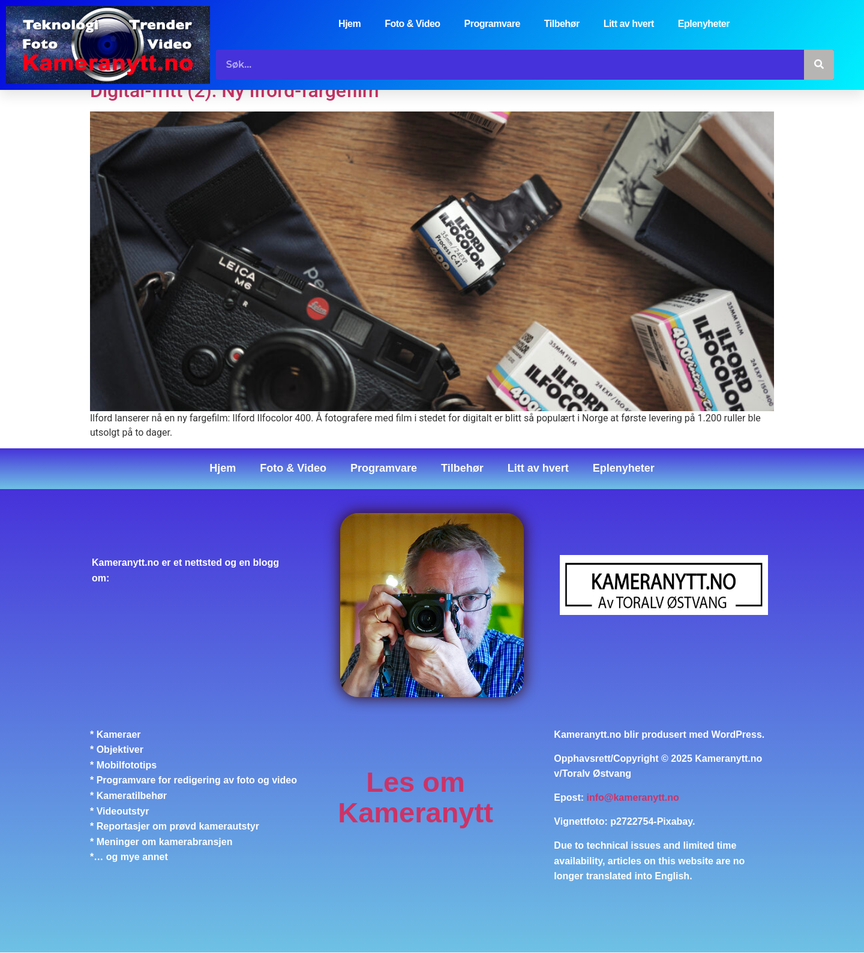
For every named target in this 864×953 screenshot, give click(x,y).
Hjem (349, 24)
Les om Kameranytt (415, 797)
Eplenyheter (704, 24)
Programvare (492, 24)
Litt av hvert (629, 24)
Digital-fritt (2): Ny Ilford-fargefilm (234, 90)
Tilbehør (562, 24)
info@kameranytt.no (633, 797)
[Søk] (819, 65)
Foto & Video (412, 24)
